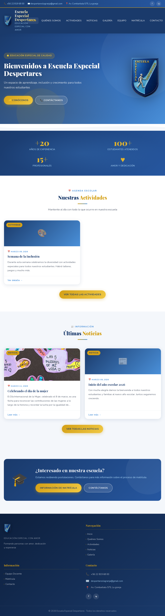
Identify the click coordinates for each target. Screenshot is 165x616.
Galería (107, 20)
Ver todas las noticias (82, 428)
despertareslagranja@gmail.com (107, 581)
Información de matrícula (58, 487)
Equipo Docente (13, 573)
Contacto (156, 20)
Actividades (74, 20)
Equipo (122, 20)
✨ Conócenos (18, 100)
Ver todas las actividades (82, 294)
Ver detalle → (15, 281)
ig (159, 3)
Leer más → (14, 416)
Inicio (32, 20)
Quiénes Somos (51, 20)
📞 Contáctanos (51, 100)
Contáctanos (98, 487)
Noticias (92, 20)
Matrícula (138, 20)
